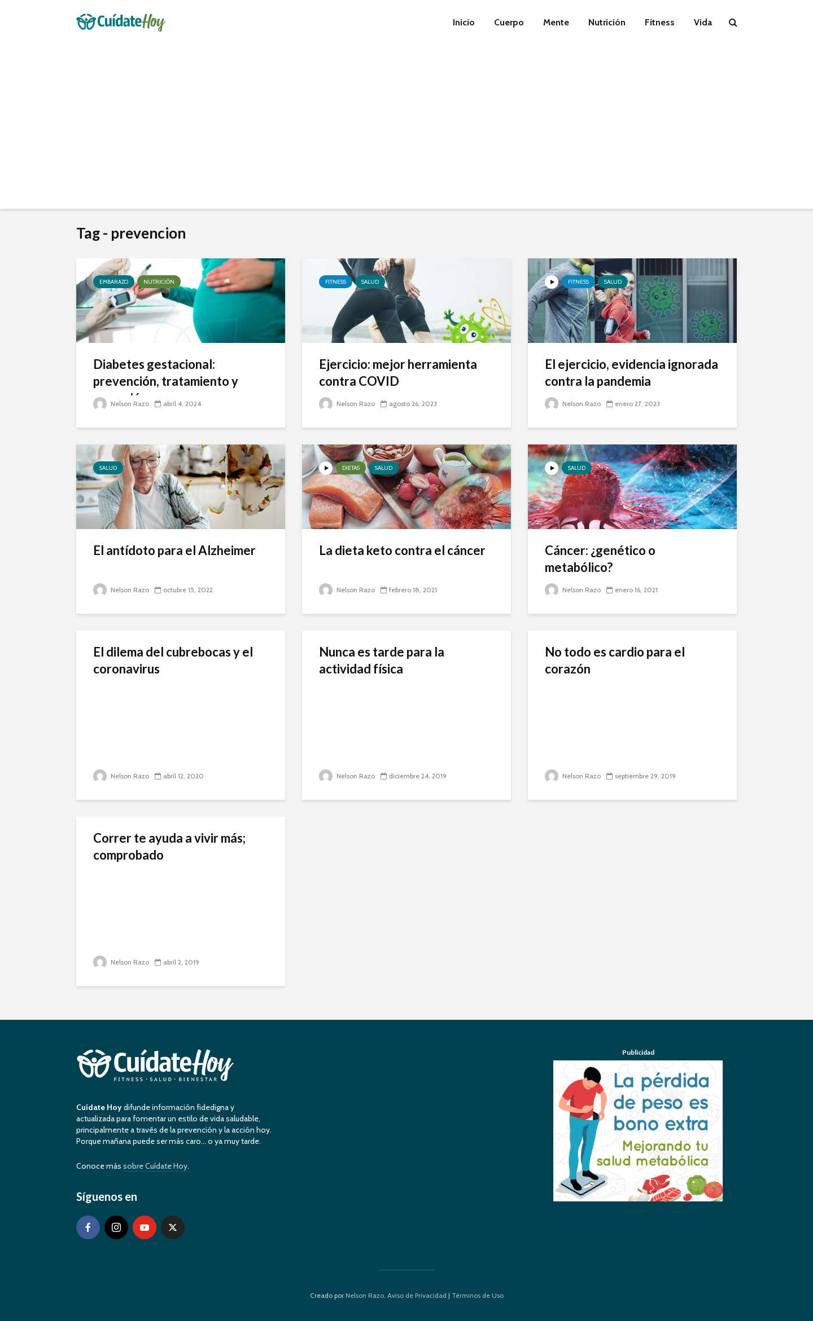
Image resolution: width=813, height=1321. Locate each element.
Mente (556, 22)
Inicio (464, 22)
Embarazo (113, 281)
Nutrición (607, 22)
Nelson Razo (121, 403)
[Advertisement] (406, 130)
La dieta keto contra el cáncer (402, 550)
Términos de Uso (478, 1295)
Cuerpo (509, 22)
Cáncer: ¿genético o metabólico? (600, 559)
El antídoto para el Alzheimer (174, 550)
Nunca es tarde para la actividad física (381, 660)
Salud (370, 281)
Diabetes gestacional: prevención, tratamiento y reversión (165, 381)
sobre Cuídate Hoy (155, 1166)
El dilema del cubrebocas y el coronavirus (173, 660)
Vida (703, 22)
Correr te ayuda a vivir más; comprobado (169, 846)
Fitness (660, 22)
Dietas (351, 468)
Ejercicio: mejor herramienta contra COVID (398, 372)
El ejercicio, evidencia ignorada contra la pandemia (631, 372)
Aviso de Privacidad (417, 1295)
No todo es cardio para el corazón (615, 660)
